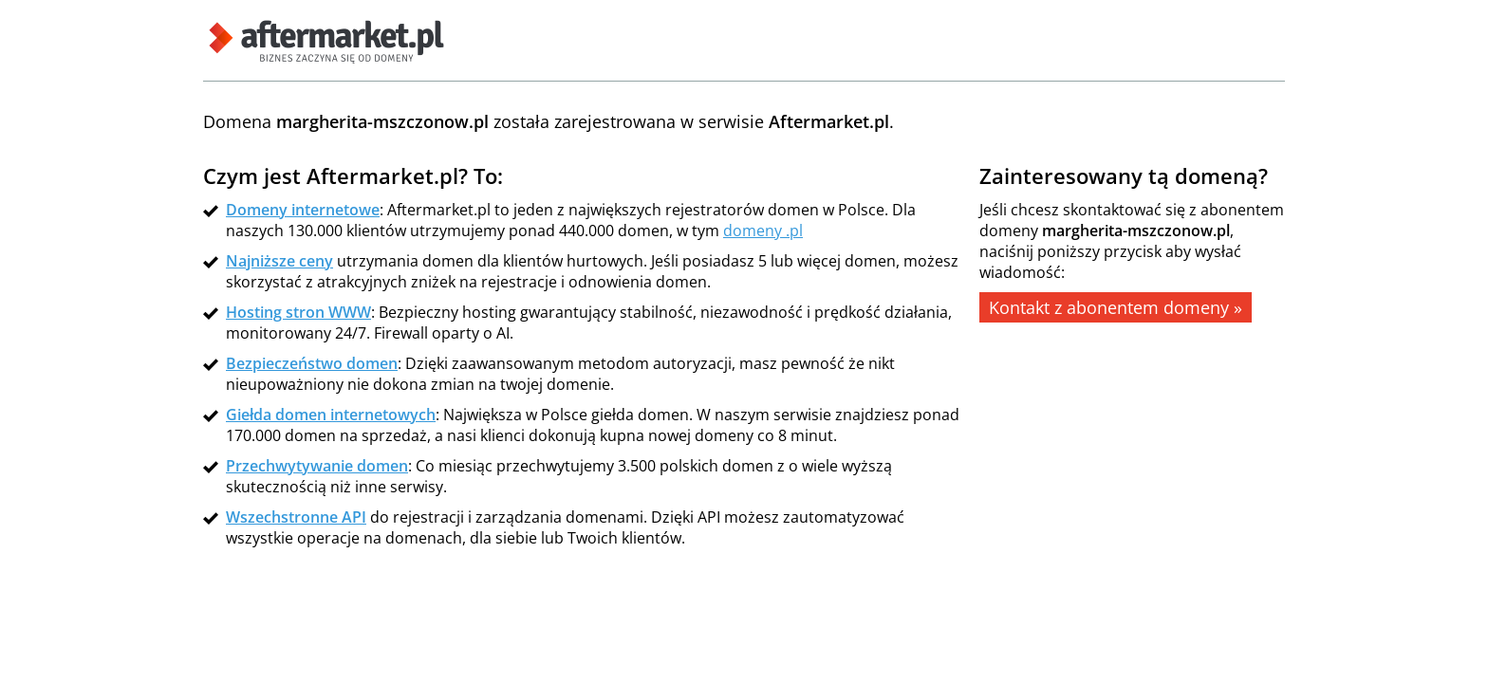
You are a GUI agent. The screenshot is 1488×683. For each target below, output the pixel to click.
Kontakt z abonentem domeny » (1115, 307)
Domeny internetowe (303, 209)
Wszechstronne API (296, 517)
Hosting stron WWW (298, 312)
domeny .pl (763, 230)
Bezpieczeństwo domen (312, 363)
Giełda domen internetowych (331, 414)
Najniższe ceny (279, 260)
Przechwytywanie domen (317, 465)
